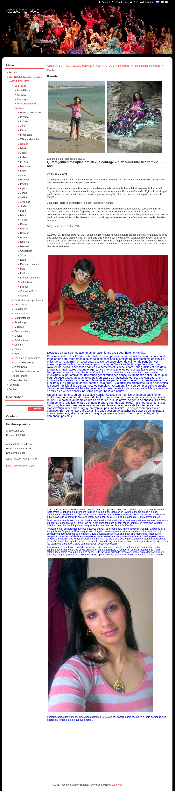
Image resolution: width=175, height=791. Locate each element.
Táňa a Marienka (29, 139)
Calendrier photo (19, 380)
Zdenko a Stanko (29, 291)
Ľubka (23, 273)
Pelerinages (21, 322)
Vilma (23, 255)
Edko (23, 259)
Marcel (24, 228)
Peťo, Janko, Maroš (31, 112)
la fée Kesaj (20, 366)
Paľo (22, 268)
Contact (13, 389)
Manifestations (22, 317)
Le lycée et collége (24, 362)
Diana (23, 224)
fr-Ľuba (24, 121)
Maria (23, 215)
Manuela (25, 166)
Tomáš (24, 219)
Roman (24, 237)
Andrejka (25, 201)
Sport (17, 353)
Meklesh (25, 246)
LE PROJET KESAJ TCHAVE (75, 65)
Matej (23, 170)
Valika (23, 197)
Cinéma (18, 344)
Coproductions (22, 331)
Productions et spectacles (28, 300)
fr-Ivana (24, 116)
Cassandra (26, 250)
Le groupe (124, 65)
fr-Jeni (23, 157)
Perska (24, 184)
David (23, 130)
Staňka (24, 295)
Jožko (23, 152)
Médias (18, 335)
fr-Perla (24, 161)
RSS (135, 2)
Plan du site (121, 2)
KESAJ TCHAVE (105, 65)
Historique (23, 99)
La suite (21, 94)
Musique (19, 326)
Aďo (22, 125)
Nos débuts (23, 90)
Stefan (23, 206)
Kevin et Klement (29, 264)
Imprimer (148, 2)
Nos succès (20, 304)
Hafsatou (25, 179)
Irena (23, 210)
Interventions (21, 313)
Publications (21, 340)
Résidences (20, 309)
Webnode (117, 784)
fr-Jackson (26, 134)
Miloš (23, 148)
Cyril (22, 188)
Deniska (24, 233)
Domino (24, 241)
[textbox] (108, 744)
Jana (23, 175)
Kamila (24, 143)
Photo (17, 349)
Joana (23, 192)
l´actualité (14, 384)
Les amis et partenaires (27, 358)
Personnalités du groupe (146, 65)
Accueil (51, 65)
